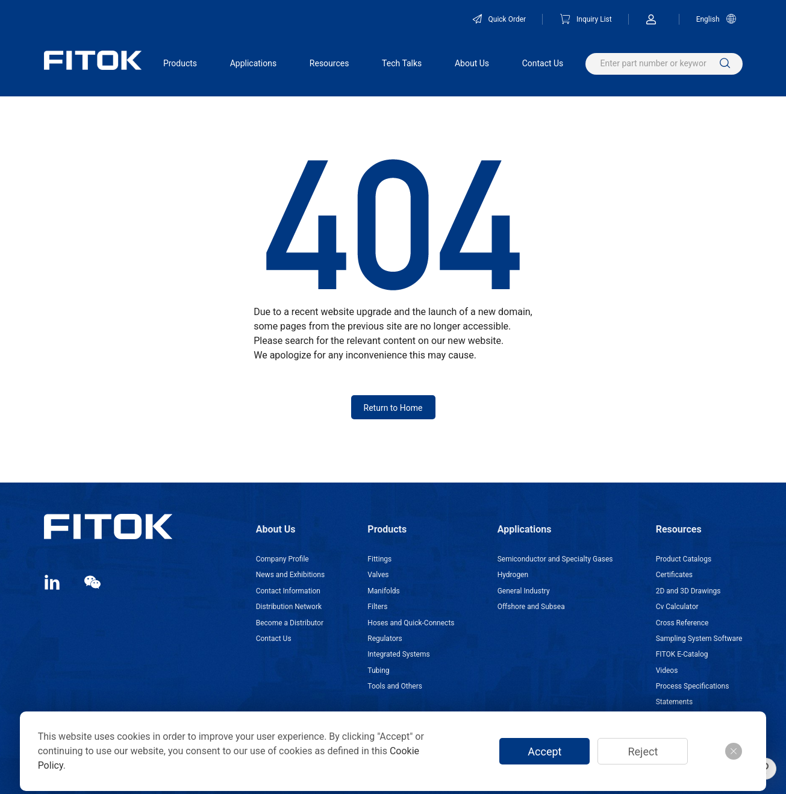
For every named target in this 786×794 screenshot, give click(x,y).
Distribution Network (289, 606)
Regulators (384, 638)
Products (180, 63)
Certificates (674, 574)
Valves (377, 574)
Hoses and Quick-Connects (410, 623)
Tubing (378, 670)
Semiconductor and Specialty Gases (555, 559)
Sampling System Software (699, 638)
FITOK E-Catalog (682, 654)
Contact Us (543, 63)
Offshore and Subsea (531, 606)
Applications (253, 63)
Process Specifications (692, 686)
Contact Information (288, 591)
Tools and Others (394, 686)
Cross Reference (682, 623)
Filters (377, 606)
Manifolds (383, 591)
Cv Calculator (677, 606)
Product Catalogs (683, 559)
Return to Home (393, 408)
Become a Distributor (289, 623)
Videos (667, 670)
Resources (329, 63)
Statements (674, 702)
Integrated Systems (398, 654)
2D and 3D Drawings (688, 591)
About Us (472, 63)
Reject (643, 751)
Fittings (379, 559)
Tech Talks (402, 63)
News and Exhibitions (290, 574)
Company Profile (282, 559)
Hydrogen (512, 574)
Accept (544, 751)
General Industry (523, 591)
